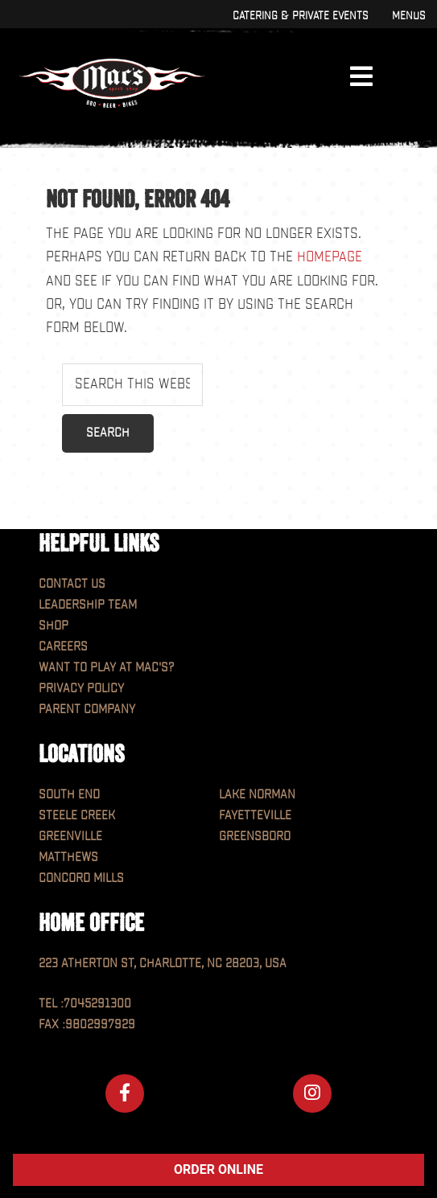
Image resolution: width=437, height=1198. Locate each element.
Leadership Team (88, 605)
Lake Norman (257, 794)
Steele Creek (77, 815)
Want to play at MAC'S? (106, 667)
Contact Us (72, 584)
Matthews (68, 857)
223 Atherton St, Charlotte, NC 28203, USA (163, 963)
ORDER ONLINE (218, 1169)
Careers (63, 646)
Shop (53, 626)
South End (69, 794)
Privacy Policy (81, 688)
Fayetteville (255, 815)
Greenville (70, 836)
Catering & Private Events (300, 16)
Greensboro (255, 836)
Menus (408, 16)
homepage (329, 256)
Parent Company (87, 709)
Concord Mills (81, 878)
